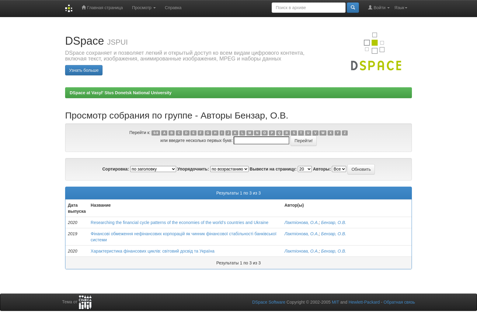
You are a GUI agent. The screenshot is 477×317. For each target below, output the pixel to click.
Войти (379, 7)
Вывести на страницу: (273, 169)
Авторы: (322, 169)
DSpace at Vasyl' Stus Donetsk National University (121, 92)
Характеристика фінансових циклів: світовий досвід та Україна (152, 251)
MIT (335, 302)
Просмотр (144, 7)
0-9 (156, 133)
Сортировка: (115, 169)
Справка (173, 7)
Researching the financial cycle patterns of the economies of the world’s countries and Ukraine (179, 222)
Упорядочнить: (193, 169)
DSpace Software (268, 302)
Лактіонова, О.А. (301, 222)
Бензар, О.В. (333, 222)
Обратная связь (399, 302)
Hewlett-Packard (364, 302)
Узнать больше (84, 70)
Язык (400, 7)
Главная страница (102, 7)
